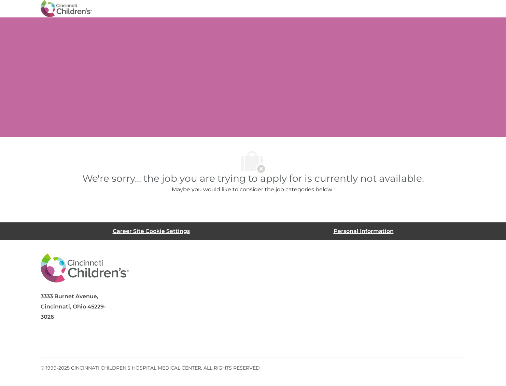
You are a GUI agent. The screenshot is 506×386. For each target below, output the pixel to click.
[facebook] (49, 341)
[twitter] (103, 341)
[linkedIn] (76, 341)
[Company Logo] (66, 8)
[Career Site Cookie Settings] (151, 231)
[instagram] (131, 341)
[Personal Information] (364, 231)
